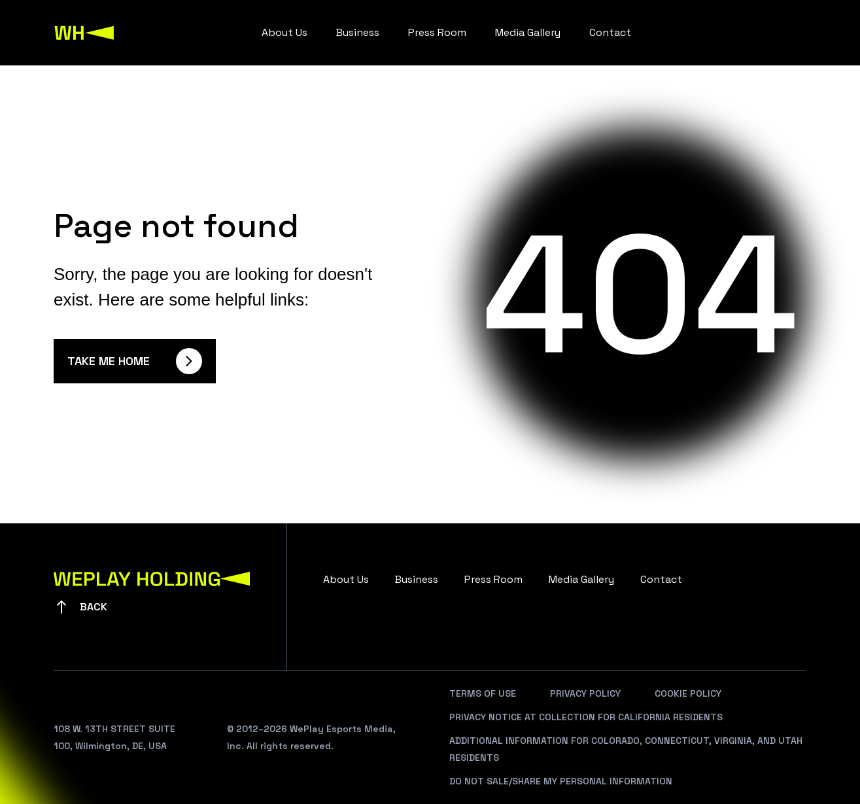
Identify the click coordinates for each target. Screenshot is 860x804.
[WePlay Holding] (84, 33)
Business (357, 32)
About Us (284, 32)
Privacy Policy (585, 693)
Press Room (437, 32)
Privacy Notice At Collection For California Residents (586, 717)
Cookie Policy (688, 693)
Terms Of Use (482, 693)
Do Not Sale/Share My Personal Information (560, 781)
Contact (610, 32)
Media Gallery (527, 32)
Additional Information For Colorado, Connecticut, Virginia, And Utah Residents (625, 749)
